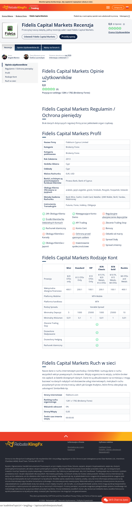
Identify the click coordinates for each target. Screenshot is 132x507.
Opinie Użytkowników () (28, 47)
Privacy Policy (76, 496)
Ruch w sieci (10, 81)
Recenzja (8, 47)
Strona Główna (7, 16)
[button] (127, 7)
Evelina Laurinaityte (37, 58)
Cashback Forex (105, 447)
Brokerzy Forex (21, 16)
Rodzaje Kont (11, 77)
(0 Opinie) (119, 24)
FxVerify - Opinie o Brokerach (110, 449)
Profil (7, 73)
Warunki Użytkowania (66, 500)
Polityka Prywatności (85, 500)
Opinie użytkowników (16, 65)
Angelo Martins (13, 58)
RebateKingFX (104, 452)
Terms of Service (91, 496)
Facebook (71, 449)
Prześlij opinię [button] (68, 36)
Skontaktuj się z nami (76, 447)
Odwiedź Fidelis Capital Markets (39, 36)
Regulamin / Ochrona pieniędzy (19, 68)
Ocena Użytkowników (119, 32)
